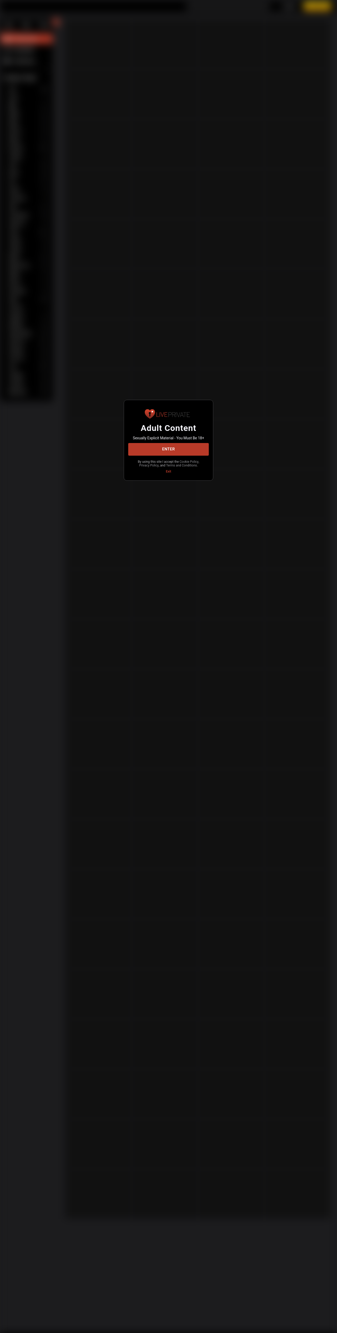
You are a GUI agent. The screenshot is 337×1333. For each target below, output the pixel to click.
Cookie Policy (152, 463)
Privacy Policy (176, 463)
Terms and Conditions (168, 468)
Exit (168, 474)
